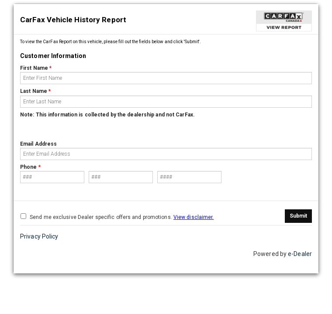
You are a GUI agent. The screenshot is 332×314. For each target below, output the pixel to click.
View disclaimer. (193, 217)
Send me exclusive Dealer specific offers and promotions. (117, 216)
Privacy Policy (39, 236)
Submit (298, 216)
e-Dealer (300, 253)
